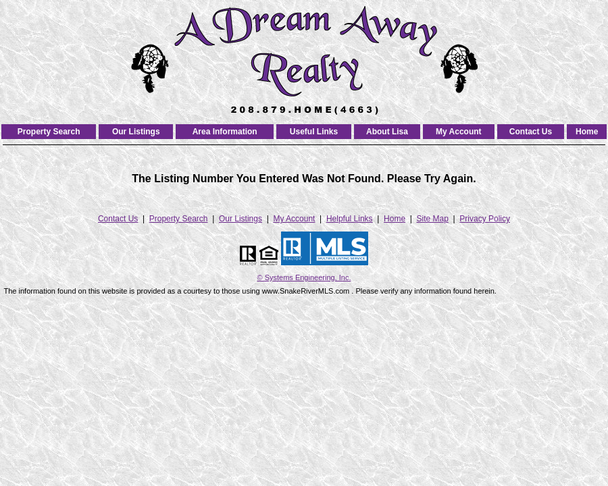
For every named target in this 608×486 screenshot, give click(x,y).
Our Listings (136, 131)
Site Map (433, 218)
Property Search (49, 131)
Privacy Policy (484, 218)
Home (587, 131)
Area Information (225, 131)
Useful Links (314, 131)
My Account (459, 131)
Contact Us (530, 131)
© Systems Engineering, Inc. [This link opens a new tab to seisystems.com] (304, 277)
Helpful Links (349, 218)
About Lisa (387, 131)
